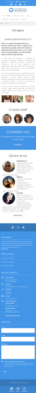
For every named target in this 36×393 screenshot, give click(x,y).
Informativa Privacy (8, 265)
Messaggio (4, 344)
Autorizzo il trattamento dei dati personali (14, 361)
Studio (8, 15)
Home (3, 15)
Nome (3, 327)
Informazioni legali (8, 258)
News (28, 15)
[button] (7, 98)
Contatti (24, 19)
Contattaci (18, 145)
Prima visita (16, 15)
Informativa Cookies (8, 262)
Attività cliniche (15, 19)
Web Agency (24, 382)
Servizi (23, 15)
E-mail (3, 335)
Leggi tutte (17, 215)
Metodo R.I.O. (5, 19)
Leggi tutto (4, 249)
